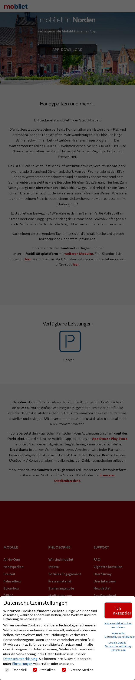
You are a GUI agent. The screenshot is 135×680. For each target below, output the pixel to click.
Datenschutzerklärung (20, 659)
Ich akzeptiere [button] (122, 610)
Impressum (119, 649)
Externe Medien (77, 670)
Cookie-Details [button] (117, 642)
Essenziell (16, 670)
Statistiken (44, 670)
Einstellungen (22, 663)
